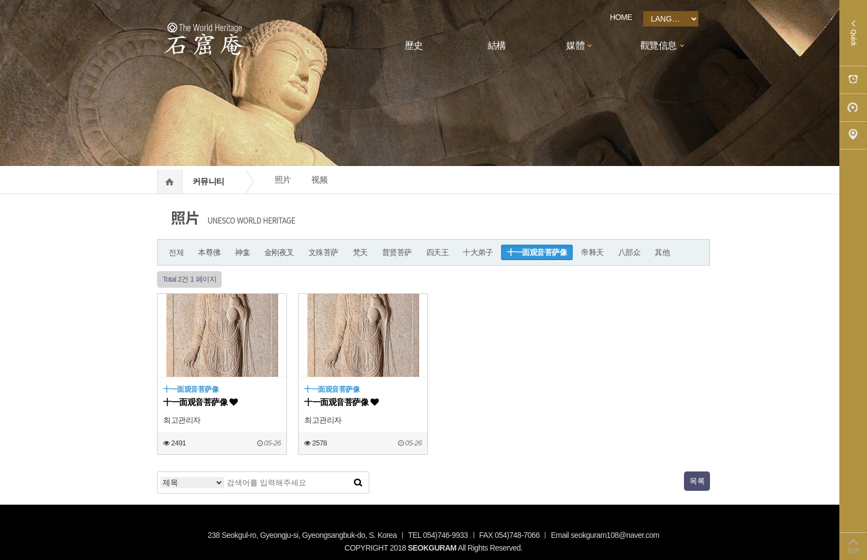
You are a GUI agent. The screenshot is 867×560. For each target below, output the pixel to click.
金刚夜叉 (279, 252)
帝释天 (592, 252)
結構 (497, 45)
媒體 (575, 45)
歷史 (414, 45)
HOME (621, 17)
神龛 (242, 252)
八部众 (629, 252)
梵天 (360, 252)
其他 (662, 252)
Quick (853, 33)
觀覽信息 (658, 45)
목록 (697, 480)
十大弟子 (478, 252)
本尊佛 (209, 252)
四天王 (437, 252)
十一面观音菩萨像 (537, 252)
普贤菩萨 (397, 252)
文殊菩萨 (323, 252)
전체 (176, 252)
